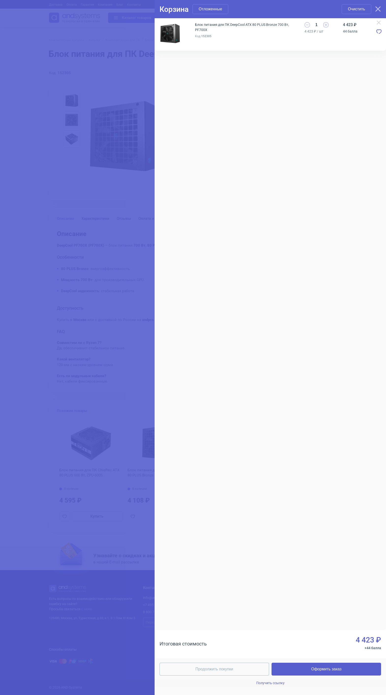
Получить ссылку (270, 683)
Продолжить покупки (214, 669)
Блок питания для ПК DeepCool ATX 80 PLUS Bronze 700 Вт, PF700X (242, 27)
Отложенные (210, 9)
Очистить (356, 9)
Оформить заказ (326, 669)
